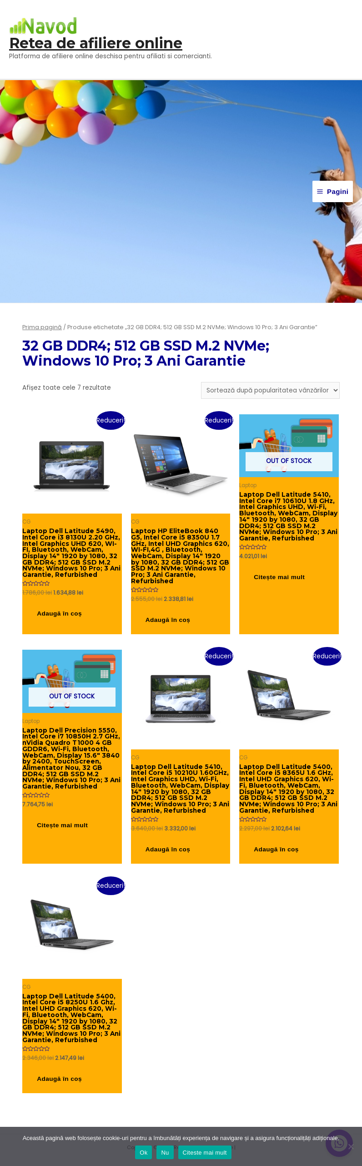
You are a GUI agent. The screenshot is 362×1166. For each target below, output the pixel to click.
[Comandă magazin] (270, 390)
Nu (165, 1152)
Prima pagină (42, 327)
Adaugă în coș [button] (59, 613)
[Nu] (350, 1146)
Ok (143, 1152)
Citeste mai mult (205, 1152)
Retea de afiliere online (95, 43)
